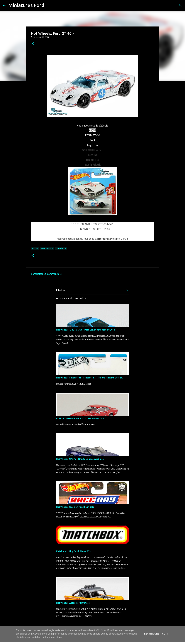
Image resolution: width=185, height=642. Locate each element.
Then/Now (61, 248)
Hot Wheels (47, 248)
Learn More (151, 633)
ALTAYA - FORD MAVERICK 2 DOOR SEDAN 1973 (80, 418)
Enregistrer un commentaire (46, 274)
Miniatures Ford (26, 5)
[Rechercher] (48, 5)
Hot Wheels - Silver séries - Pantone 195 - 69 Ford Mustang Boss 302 (90, 377)
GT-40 (35, 248)
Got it (166, 633)
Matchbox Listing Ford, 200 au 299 (73, 551)
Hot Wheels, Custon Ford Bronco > (73, 603)
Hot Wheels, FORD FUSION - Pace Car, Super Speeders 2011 (85, 330)
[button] (33, 43)
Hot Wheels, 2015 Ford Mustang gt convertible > (80, 459)
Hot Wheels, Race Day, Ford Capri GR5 (75, 507)
